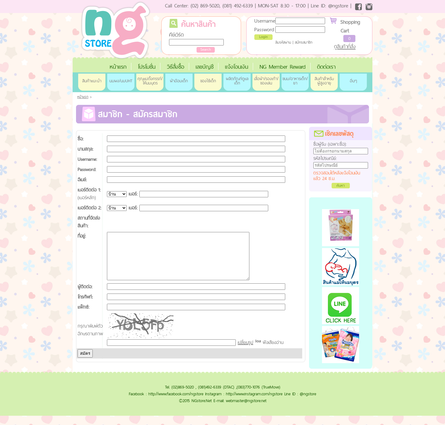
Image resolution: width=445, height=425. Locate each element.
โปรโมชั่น (146, 66)
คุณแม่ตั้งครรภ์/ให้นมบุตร (150, 80)
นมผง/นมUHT (120, 80)
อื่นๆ (353, 80)
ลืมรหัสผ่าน (283, 42)
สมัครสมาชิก (303, 42)
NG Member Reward (283, 66)
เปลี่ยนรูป (245, 351)
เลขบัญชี (205, 66)
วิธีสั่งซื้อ (175, 66)
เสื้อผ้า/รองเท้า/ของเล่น (266, 80)
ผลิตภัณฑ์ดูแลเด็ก (237, 80)
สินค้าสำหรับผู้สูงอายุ (324, 80)
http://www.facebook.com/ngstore (175, 403)
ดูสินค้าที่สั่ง (345, 46)
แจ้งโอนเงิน (236, 66)
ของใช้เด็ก (208, 80)
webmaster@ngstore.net (246, 409)
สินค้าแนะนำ (91, 80)
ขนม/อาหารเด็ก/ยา (295, 80)
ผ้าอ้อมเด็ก (179, 80)
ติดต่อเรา (326, 66)
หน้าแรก (118, 66)
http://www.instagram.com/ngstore (254, 403)
